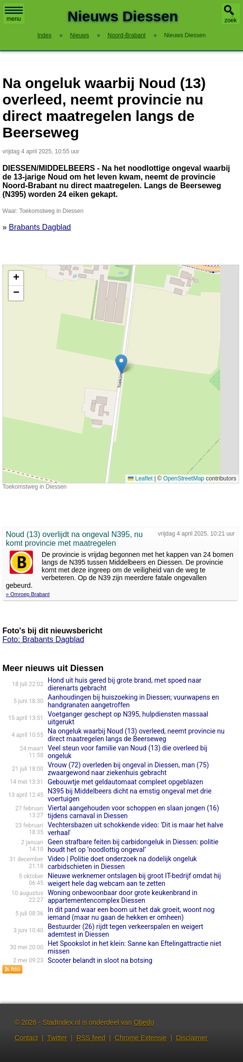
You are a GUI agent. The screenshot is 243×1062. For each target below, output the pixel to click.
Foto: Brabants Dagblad (43, 639)
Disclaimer (191, 1038)
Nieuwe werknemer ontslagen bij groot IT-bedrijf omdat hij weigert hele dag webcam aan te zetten (134, 879)
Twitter (57, 1038)
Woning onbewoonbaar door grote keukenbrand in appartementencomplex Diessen (122, 896)
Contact (26, 1038)
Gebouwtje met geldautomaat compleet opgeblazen (125, 782)
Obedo (144, 1022)
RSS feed (91, 1038)
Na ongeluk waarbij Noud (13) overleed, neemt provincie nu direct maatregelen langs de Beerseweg (136, 735)
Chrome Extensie (141, 1038)
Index (44, 35)
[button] (121, 364)
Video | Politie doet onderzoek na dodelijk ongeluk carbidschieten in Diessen (122, 862)
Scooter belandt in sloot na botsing (99, 960)
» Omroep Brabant (28, 594)
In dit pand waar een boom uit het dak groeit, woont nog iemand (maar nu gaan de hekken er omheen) (130, 913)
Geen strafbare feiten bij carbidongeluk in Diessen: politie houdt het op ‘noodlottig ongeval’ (132, 845)
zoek (231, 20)
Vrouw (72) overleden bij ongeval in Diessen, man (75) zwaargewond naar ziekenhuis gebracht (128, 769)
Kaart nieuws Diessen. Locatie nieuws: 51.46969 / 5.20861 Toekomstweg (119, 374)
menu (14, 14)
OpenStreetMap (183, 478)
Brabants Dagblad (40, 227)
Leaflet (140, 478)
